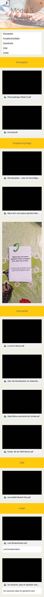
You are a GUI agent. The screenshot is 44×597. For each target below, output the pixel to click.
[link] (22, 85)
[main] (22, 15)
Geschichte (8, 43)
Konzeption (8, 33)
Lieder (6, 52)
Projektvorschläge (11, 38)
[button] (3, 3)
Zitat (5, 48)
